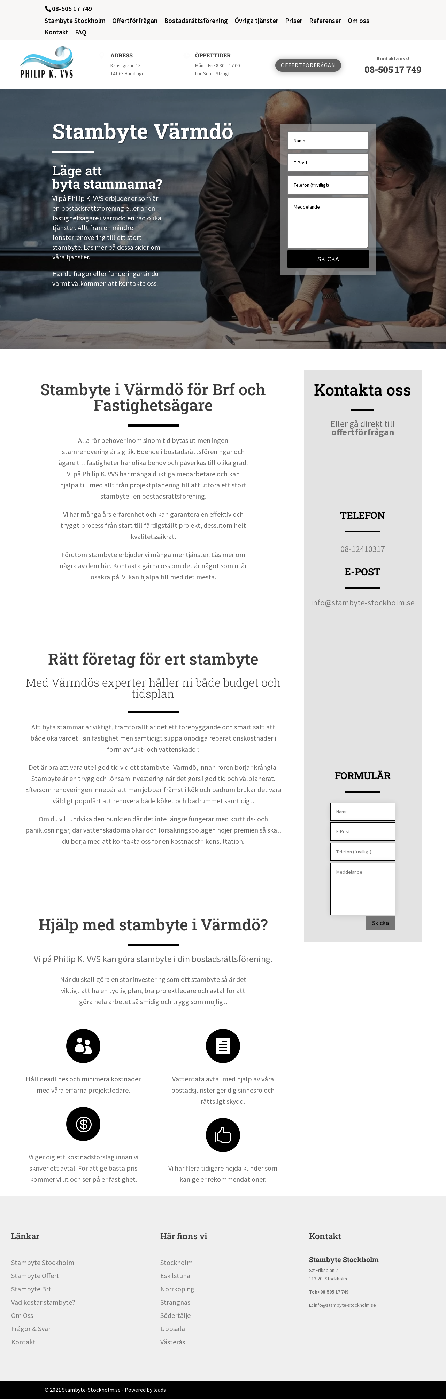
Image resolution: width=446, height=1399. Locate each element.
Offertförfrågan (134, 21)
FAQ (80, 32)
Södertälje (175, 1315)
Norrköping (177, 1288)
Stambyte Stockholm (75, 21)
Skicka (328, 259)
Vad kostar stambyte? (43, 1302)
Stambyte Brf (31, 1288)
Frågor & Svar (31, 1328)
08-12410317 (362, 549)
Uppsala (172, 1328)
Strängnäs (175, 1302)
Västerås (172, 1341)
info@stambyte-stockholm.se (363, 602)
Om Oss (22, 1315)
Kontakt (56, 32)
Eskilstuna (175, 1275)
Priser (293, 21)
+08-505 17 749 (332, 1292)
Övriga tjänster (256, 21)
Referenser (325, 21)
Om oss (358, 21)
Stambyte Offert (35, 1275)
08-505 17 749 (392, 69)
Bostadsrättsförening (196, 21)
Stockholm (176, 1262)
